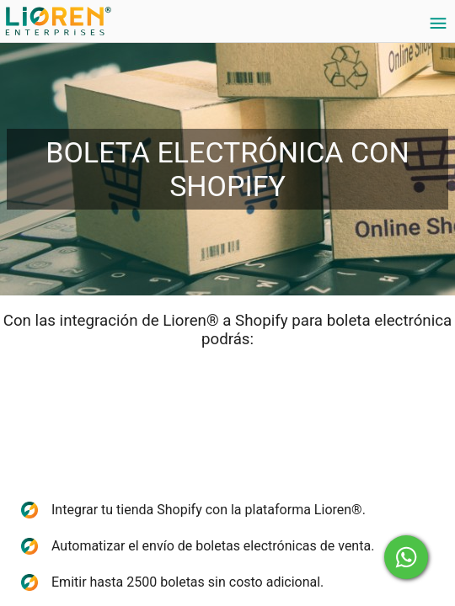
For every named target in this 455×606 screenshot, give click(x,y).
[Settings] (438, 23)
